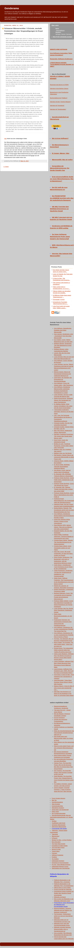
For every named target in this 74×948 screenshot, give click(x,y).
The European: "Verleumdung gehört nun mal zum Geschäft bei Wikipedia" (63, 916)
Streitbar (54, 821)
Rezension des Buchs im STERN (59, 84)
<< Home (6, 166)
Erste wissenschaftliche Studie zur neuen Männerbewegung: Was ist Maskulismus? (61, 179)
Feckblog (54, 857)
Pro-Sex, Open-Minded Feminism (61, 864)
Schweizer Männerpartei (58, 825)
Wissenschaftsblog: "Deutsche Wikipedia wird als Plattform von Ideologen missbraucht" (63, 910)
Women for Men (56, 849)
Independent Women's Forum (60, 866)
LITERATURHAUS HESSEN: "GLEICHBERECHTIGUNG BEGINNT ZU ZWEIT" (62, 64)
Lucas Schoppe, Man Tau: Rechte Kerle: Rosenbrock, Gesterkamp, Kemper (63, 610)
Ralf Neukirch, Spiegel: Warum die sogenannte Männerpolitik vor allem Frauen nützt (64, 457)
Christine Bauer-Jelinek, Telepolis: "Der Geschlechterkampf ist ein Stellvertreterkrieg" (63, 542)
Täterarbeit (55, 834)
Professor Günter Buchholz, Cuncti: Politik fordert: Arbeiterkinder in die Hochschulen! (64, 479)
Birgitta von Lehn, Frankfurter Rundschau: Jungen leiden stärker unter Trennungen (63, 445)
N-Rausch (54, 838)
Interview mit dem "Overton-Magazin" (60, 101)
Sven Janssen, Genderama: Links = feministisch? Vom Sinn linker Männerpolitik (63, 336)
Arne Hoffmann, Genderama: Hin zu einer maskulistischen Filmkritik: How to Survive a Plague (63, 635)
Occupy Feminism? (59, 717)
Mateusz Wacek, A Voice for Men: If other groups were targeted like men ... (64, 688)
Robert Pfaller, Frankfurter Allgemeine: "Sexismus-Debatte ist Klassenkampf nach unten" (63, 536)
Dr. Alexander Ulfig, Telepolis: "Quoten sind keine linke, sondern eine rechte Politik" (63, 489)
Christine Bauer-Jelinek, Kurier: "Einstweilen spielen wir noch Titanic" (63, 548)
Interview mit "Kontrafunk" (57, 105)
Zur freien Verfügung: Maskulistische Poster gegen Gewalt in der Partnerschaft (60, 237)
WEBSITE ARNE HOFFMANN (58, 49)
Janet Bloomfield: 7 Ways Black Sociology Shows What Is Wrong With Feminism (63, 682)
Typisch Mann (56, 851)
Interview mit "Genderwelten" (58, 109)
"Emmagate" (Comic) (59, 299)
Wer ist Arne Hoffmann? (60, 138)
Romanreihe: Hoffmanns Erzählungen (61, 59)
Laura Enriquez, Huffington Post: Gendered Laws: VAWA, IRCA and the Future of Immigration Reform (63, 671)
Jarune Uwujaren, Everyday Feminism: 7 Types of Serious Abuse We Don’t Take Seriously (63, 789)
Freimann (54, 853)
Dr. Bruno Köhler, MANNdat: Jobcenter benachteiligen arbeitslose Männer (62, 466)
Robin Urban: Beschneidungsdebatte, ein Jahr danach (63, 616)
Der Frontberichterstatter (59, 813)
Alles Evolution (56, 804)
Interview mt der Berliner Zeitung (59, 88)
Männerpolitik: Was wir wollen (62, 159)
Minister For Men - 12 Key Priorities (62, 840)
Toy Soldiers (55, 859)
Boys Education (56, 842)
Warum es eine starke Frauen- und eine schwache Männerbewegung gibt (63, 748)
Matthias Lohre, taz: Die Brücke (63, 453)
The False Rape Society (58, 844)
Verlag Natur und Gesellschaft (60, 809)
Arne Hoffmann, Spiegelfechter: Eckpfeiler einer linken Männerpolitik (63, 330)
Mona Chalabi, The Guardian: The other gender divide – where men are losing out (63, 644)
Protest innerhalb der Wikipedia (63, 889)
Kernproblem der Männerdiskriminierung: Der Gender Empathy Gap (59, 168)
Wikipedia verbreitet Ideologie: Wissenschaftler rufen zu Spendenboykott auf (62, 929)
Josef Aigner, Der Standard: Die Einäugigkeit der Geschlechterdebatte (63, 379)
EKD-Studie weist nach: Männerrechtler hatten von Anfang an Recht (63, 738)
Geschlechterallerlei (57, 802)
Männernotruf (55, 836)
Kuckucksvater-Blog (57, 806)
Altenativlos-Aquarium (58, 807)
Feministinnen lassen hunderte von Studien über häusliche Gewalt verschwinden (64, 893)
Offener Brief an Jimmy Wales (62, 887)
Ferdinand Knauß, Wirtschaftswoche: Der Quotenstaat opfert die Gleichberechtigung (64, 500)
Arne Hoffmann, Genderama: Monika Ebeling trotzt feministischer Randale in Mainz (64, 515)
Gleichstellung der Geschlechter (61, 868)
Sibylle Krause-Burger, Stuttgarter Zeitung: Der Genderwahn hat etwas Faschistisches (63, 400)
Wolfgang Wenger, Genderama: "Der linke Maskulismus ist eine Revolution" (63, 345)
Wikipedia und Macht (60, 897)
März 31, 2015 (24, 161)
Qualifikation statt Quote (58, 823)
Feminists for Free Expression (60, 862)
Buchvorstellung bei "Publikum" (58, 98)
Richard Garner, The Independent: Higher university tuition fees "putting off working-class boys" (63, 650)
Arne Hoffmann (60, 30)
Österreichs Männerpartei (59, 826)
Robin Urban (55, 811)
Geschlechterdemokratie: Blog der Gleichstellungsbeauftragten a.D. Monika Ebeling (61, 817)
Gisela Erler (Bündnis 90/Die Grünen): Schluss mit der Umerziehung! (62, 521)
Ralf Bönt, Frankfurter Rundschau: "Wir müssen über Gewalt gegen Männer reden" (63, 436)
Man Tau (54, 800)
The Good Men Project (58, 847)
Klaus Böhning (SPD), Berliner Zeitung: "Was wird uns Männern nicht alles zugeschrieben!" (63, 527)
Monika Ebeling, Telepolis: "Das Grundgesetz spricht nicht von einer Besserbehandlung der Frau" (64, 510)
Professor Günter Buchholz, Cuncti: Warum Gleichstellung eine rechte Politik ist (64, 495)
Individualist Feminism (58, 861)
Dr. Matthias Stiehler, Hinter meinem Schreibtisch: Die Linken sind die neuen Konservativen (63, 406)
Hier (5, 138)
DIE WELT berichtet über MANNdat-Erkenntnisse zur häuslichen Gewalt (59, 209)
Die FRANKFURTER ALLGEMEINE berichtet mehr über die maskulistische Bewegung (62, 198)
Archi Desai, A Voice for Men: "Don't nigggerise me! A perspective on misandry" (64, 676)
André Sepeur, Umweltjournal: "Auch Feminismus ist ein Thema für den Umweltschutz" (63, 566)
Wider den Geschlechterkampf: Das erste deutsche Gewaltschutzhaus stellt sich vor (64, 732)
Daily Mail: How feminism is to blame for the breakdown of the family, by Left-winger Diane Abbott (63, 693)
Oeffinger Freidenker (57, 855)
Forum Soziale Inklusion (58, 798)
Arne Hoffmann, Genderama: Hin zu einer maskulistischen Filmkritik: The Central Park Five (63, 629)
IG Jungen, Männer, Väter (60, 153)
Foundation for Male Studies (60, 845)
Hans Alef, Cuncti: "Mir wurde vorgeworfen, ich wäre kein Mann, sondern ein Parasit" (63, 553)
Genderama (11, 8)
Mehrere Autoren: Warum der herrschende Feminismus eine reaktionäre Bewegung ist (62, 373)
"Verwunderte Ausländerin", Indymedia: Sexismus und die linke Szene (63, 411)
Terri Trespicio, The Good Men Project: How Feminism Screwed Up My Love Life (63, 772)
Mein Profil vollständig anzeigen (62, 37)
